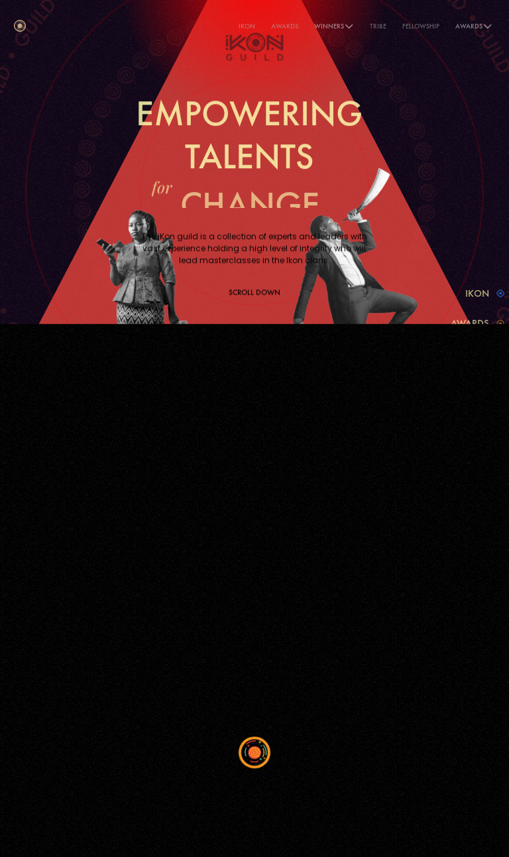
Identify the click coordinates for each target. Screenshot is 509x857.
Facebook (345, 565)
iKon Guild (50, 611)
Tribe (378, 26)
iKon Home (51, 563)
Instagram (347, 597)
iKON (247, 26)
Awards (284, 26)
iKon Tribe (49, 595)
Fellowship (420, 26)
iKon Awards (54, 579)
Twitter (340, 581)
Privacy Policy (55, 627)
